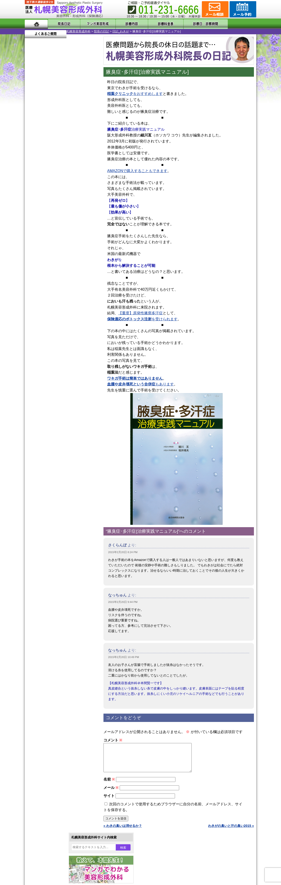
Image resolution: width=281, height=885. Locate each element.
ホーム (36, 24)
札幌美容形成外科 (37, 31)
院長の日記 (59, 31)
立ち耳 (45, 459)
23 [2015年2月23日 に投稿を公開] (42, 166)
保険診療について (47, 601)
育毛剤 (45, 492)
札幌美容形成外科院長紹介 (53, 609)
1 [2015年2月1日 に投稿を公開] (33, 145)
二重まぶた (48, 426)
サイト (109, 801)
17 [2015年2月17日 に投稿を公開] (50, 159)
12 (66, 210)
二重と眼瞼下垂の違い (50, 434)
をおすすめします (135, 94)
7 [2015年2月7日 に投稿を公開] (86, 145)
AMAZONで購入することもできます (137, 171)
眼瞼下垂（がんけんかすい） (61, 401)
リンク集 (40, 618)
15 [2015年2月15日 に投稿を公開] (32, 159)
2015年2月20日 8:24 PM (122, 552)
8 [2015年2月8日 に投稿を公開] (33, 152)
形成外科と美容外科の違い (53, 576)
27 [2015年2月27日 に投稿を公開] (77, 166)
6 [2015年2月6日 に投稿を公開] (77, 145)
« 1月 (31, 175)
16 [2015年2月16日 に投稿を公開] (42, 159)
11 (61, 210)
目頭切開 (47, 526)
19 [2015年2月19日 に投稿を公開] (68, 159)
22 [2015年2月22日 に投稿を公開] (32, 166)
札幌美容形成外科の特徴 (51, 568)
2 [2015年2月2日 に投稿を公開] (42, 145)
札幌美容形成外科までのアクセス (58, 584)
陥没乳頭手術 (50, 409)
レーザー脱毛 (50, 467)
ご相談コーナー (214, 9)
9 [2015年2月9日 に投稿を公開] (42, 152)
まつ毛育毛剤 (50, 501)
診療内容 (122, 24)
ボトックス (48, 534)
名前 (109, 785)
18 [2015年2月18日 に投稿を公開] (59, 159)
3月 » (43, 175)
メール (111, 793)
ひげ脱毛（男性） (53, 484)
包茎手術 (47, 509)
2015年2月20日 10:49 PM (123, 657)
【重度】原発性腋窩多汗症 (140, 313)
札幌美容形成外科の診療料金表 (56, 593)
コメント (112, 740)
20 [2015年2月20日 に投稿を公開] (77, 159)
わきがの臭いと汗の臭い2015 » (231, 831)
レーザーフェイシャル (56, 476)
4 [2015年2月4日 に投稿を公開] (59, 145)
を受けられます (142, 319)
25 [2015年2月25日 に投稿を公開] (59, 166)
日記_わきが (79, 31)
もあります (140, 384)
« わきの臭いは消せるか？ (122, 831)
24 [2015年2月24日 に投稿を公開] (50, 166)
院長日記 (61, 24)
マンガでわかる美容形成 (92, 24)
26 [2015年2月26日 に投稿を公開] (68, 166)
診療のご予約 (242, 9)
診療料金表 (152, 24)
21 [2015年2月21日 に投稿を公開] (86, 159)
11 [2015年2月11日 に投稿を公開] (59, 152)
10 (56, 210)
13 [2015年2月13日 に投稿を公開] (77, 152)
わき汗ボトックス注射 (56, 451)
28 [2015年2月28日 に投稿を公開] (86, 166)
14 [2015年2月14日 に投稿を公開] (86, 152)
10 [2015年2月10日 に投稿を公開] (50, 152)
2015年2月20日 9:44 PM (122, 602)
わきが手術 (57, 442)
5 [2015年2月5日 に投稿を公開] (68, 145)
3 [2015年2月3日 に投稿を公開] (50, 145)
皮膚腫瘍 (47, 517)
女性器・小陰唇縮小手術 (58, 417)
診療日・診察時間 (191, 24)
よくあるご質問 (235, 24)
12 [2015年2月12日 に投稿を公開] (68, 152)
